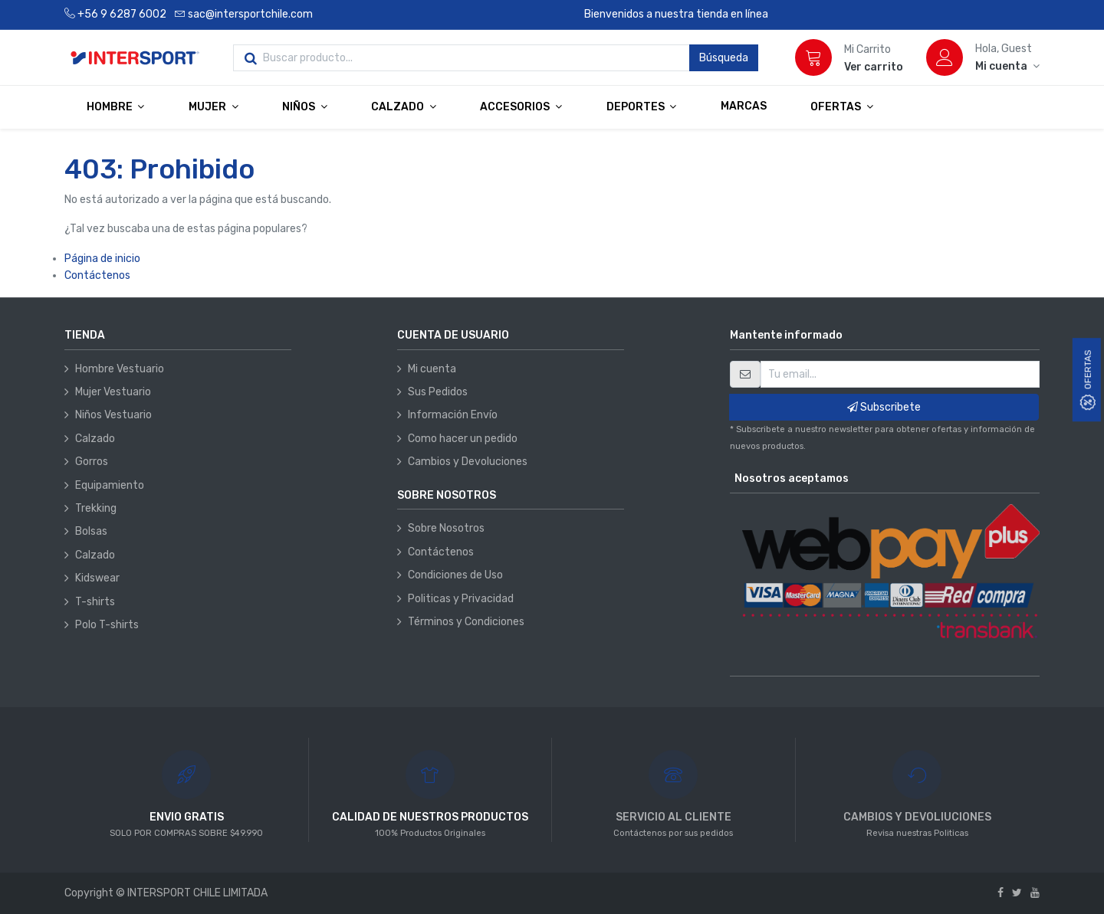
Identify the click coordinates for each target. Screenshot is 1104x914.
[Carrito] (813, 57)
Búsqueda (723, 57)
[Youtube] (1035, 892)
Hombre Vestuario (119, 368)
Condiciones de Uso (455, 574)
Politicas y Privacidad (461, 598)
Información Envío (453, 414)
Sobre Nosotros (446, 528)
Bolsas (91, 531)
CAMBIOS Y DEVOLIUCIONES (917, 817)
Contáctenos (97, 275)
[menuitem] (744, 106)
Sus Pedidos (438, 391)
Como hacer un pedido (463, 438)
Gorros (91, 461)
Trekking (96, 508)
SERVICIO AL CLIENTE (673, 817)
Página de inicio (102, 258)
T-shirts (95, 601)
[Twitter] (1017, 892)
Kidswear (97, 578)
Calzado (95, 438)
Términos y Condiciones (466, 621)
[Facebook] (1000, 892)
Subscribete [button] (884, 407)
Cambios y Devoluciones (467, 461)
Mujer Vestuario (113, 391)
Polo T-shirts (107, 624)
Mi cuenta (432, 368)
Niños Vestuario (113, 414)
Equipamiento (109, 485)
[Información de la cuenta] (1007, 66)
